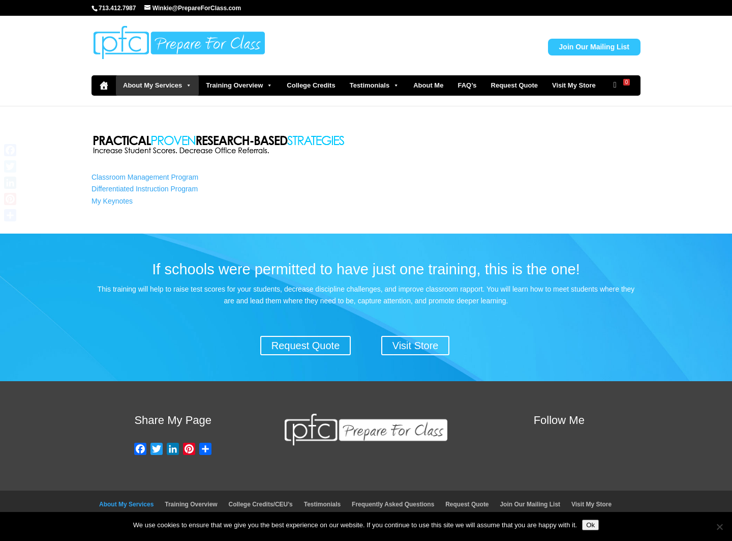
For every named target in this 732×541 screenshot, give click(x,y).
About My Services (157, 85)
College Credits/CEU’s (261, 504)
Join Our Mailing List (594, 47)
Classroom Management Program (145, 177)
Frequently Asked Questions (393, 504)
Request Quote (514, 85)
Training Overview (239, 85)
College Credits (311, 85)
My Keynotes (112, 201)
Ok (590, 525)
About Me (428, 85)
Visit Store (415, 345)
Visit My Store (574, 85)
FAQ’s (467, 85)
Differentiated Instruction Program (145, 189)
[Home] (104, 85)
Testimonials (375, 85)
